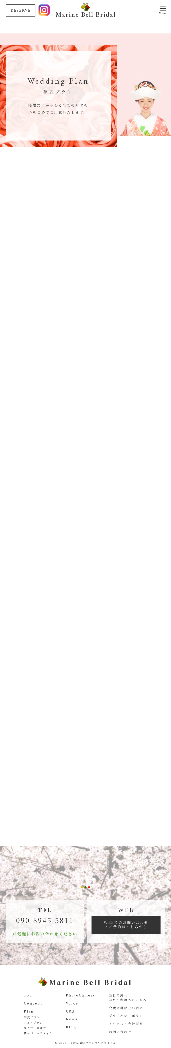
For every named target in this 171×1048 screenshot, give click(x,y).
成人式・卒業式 (35, 1028)
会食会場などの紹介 (126, 1008)
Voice (72, 1003)
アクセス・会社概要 (126, 1023)
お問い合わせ (120, 1031)
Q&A (70, 1011)
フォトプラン (33, 1022)
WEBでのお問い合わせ (126, 925)
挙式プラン (32, 1017)
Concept (33, 1003)
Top (28, 995)
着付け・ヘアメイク (38, 1033)
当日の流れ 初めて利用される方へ (128, 997)
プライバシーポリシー (128, 1015)
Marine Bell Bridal (85, 14)
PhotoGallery (80, 995)
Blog (71, 1027)
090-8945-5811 (45, 920)
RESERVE (21, 10)
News (71, 1019)
